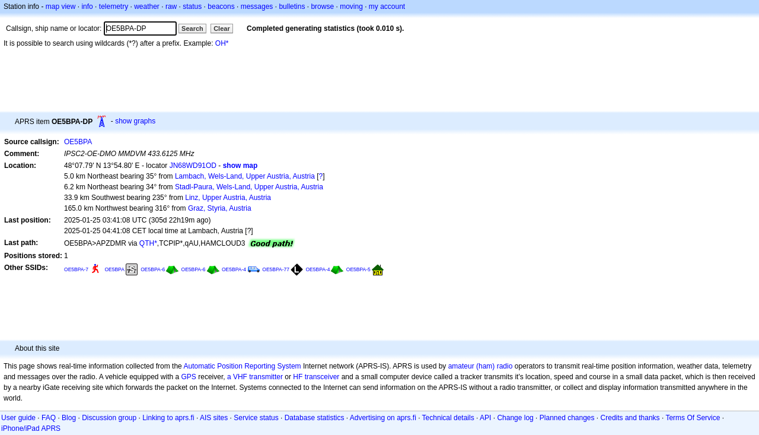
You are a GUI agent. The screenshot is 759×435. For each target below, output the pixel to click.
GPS (188, 377)
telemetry (113, 6)
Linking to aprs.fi (168, 418)
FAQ (49, 418)
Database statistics (315, 418)
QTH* (148, 243)
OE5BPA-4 (234, 269)
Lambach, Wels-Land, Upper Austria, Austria (245, 176)
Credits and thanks (630, 418)
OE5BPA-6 (153, 269)
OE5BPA (78, 142)
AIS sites (214, 418)
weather (147, 6)
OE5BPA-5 (358, 269)
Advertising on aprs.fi (383, 418)
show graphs (135, 121)
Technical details (448, 418)
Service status (256, 418)
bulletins (292, 6)
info (87, 6)
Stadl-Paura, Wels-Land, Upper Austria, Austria (249, 187)
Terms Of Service (692, 418)
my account (387, 6)
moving (351, 6)
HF (297, 377)
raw (171, 6)
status (192, 6)
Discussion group (109, 418)
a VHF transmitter (255, 377)
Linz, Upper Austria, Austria (228, 197)
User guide (18, 418)
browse (322, 6)
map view (61, 6)
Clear (221, 28)
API (485, 418)
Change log (515, 418)
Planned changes (567, 418)
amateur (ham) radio (480, 366)
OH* (222, 43)
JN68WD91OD (193, 165)
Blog (69, 418)
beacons (221, 6)
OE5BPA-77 (275, 269)
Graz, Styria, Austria (219, 208)
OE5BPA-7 (76, 269)
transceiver (322, 377)
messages (257, 6)
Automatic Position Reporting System (242, 366)
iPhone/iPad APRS (30, 428)
